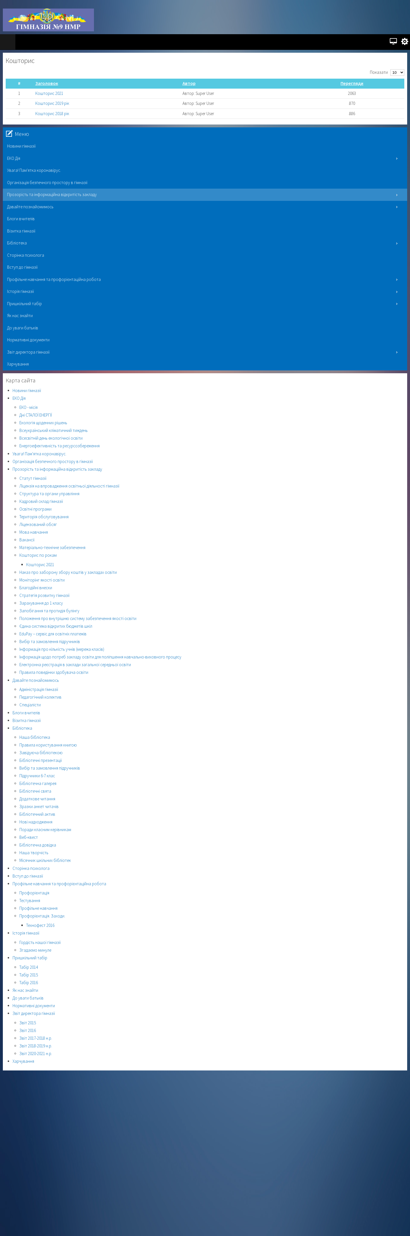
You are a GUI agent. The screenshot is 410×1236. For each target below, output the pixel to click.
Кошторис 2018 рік (52, 113)
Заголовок (46, 83)
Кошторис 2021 (49, 93)
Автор (189, 83)
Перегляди (352, 83)
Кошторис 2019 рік (52, 103)
